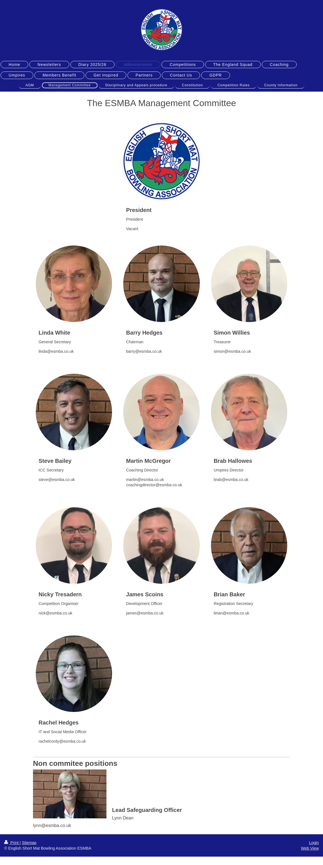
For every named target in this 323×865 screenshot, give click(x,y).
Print (12, 842)
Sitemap (29, 842)
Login (314, 842)
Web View (310, 848)
